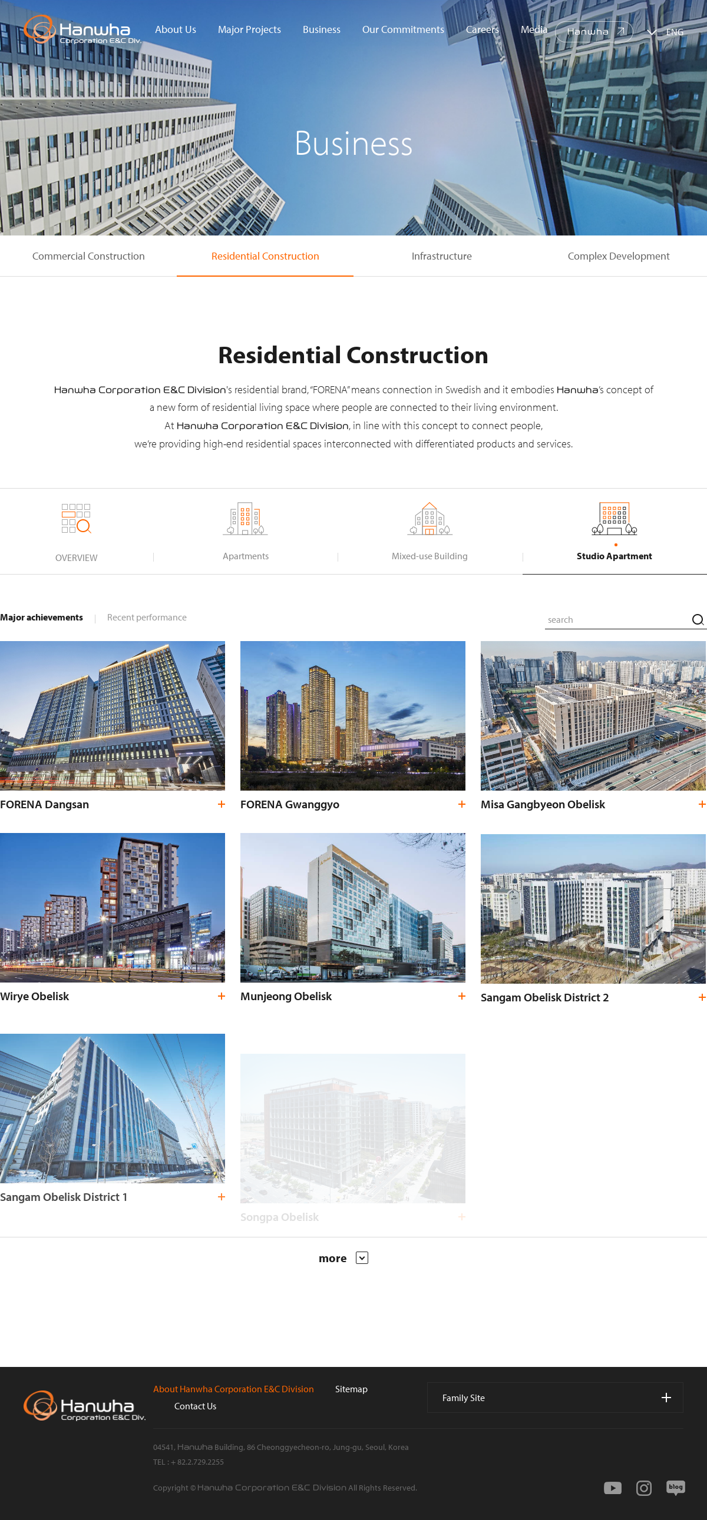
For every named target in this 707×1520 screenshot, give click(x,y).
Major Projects (249, 29)
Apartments (246, 556)
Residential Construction (265, 256)
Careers (482, 29)
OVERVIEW (76, 557)
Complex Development (619, 256)
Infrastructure (442, 256)
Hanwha (588, 31)
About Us (175, 29)
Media (534, 29)
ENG (674, 32)
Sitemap (351, 1389)
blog (675, 1488)
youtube (613, 1488)
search (698, 619)
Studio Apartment (614, 556)
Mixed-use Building (430, 556)
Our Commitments (403, 29)
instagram (644, 1488)
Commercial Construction (88, 256)
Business (322, 29)
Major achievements (41, 617)
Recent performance (147, 617)
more (343, 1257)
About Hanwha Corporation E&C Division (233, 1389)
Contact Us (195, 1406)
